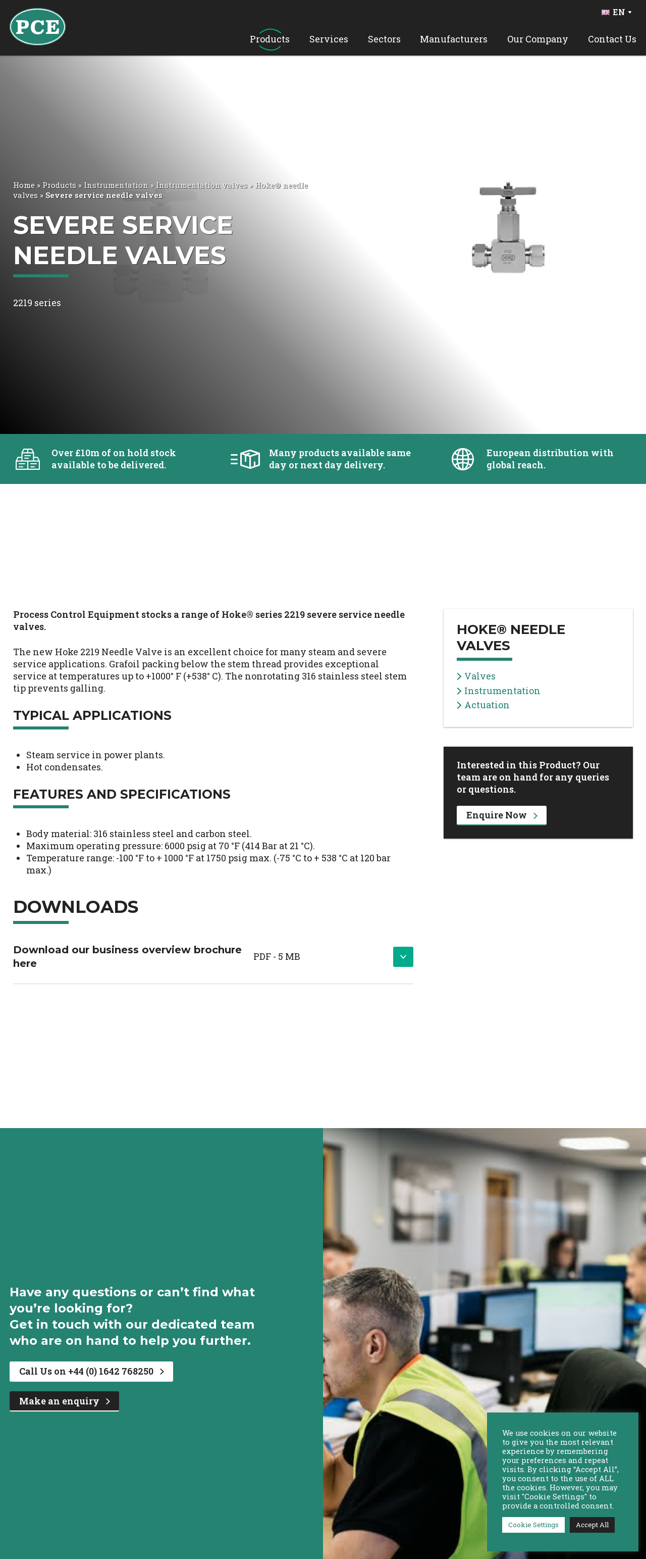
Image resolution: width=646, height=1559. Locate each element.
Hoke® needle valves (511, 637)
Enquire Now (501, 815)
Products (270, 39)
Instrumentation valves (201, 185)
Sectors (384, 39)
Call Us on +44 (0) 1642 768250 (91, 1371)
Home (24, 185)
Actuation (483, 705)
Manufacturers (454, 39)
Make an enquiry (64, 1401)
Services (328, 39)
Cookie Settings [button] (533, 1524)
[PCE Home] (38, 26)
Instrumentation (116, 185)
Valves (476, 676)
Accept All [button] (592, 1524)
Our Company (537, 39)
